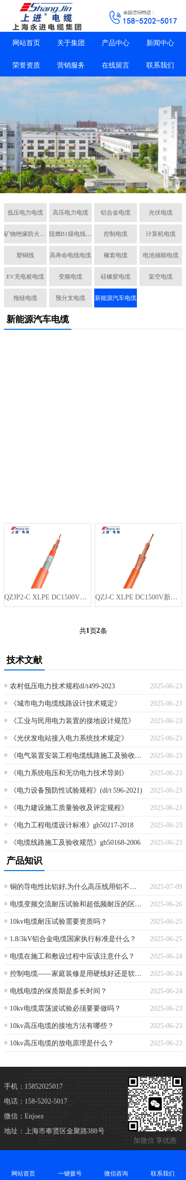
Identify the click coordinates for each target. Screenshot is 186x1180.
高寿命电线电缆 (70, 255)
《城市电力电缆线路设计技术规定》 (65, 703)
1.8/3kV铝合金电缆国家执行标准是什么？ (73, 939)
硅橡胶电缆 (115, 276)
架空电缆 (161, 276)
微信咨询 (116, 1165)
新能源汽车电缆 (115, 298)
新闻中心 (160, 43)
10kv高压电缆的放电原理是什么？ (62, 1043)
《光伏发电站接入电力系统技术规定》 (69, 738)
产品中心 (115, 43)
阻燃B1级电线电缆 (70, 233)
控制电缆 (115, 233)
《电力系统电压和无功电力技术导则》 (69, 773)
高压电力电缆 (70, 212)
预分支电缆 (70, 298)
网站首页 (26, 43)
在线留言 (115, 65)
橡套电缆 (115, 255)
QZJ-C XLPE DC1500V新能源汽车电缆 (138, 597)
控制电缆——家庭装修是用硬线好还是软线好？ (76, 973)
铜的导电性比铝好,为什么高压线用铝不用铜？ (76, 886)
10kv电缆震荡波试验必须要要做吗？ (65, 1008)
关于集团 (71, 43)
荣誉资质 (26, 65)
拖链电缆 (25, 298)
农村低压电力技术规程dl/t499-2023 (62, 686)
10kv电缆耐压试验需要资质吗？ (58, 921)
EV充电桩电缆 (25, 276)
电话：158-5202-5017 (35, 1101)
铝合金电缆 (115, 212)
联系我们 (160, 65)
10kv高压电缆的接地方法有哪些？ (62, 1026)
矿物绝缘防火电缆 (25, 233)
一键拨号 (70, 1165)
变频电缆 (70, 276)
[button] (89, 184)
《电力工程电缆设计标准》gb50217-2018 (72, 825)
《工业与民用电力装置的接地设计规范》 (72, 721)
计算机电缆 (161, 233)
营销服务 (71, 65)
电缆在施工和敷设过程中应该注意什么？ (72, 956)
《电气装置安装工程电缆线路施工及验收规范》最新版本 (76, 755)
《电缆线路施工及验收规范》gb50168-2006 (75, 842)
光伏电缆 (161, 212)
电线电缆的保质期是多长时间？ (58, 991)
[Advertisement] (93, 430)
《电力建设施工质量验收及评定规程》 (69, 807)
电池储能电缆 (161, 255)
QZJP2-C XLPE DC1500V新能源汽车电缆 (47, 597)
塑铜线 (25, 255)
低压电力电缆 (25, 212)
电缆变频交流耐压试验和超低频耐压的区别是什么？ (76, 904)
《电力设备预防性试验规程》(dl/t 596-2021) (76, 790)
